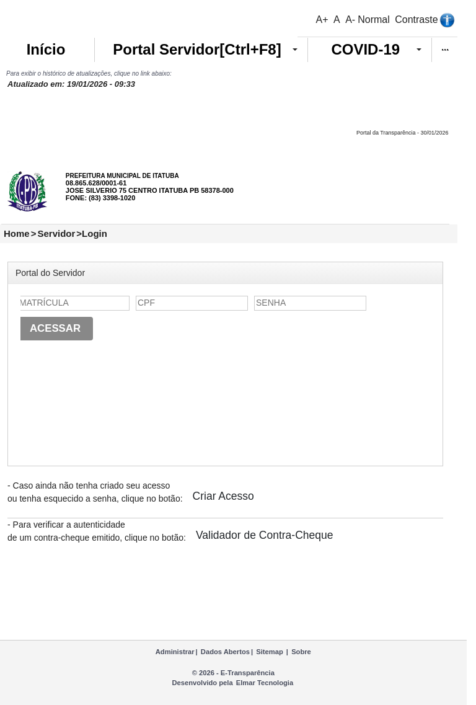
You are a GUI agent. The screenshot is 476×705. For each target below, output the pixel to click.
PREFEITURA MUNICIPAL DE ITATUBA (122, 175)
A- (350, 19)
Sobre (301, 651)
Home (17, 233)
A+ (322, 19)
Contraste (416, 19)
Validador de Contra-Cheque (264, 535)
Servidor (56, 233)
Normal (374, 19)
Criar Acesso (223, 496)
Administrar (175, 651)
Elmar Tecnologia (264, 682)
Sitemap (269, 651)
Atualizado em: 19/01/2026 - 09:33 (71, 84)
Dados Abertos (225, 651)
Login (94, 233)
